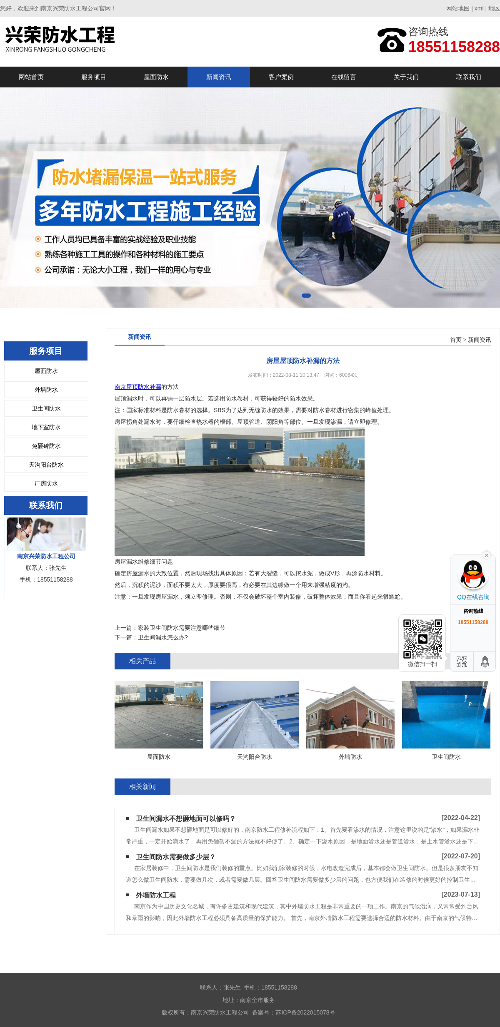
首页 (456, 340)
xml (479, 8)
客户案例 (281, 76)
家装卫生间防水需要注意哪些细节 (181, 627)
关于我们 (406, 76)
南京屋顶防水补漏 (138, 386)
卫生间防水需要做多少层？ (176, 856)
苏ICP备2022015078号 (305, 1012)
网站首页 (31, 76)
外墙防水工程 (156, 895)
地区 (494, 8)
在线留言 (343, 76)
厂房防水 (46, 483)
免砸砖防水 (46, 446)
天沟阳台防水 (46, 464)
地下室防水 (46, 427)
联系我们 (468, 76)
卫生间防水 (46, 408)
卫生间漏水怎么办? (163, 637)
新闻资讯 (218, 76)
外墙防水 (46, 389)
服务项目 (93, 76)
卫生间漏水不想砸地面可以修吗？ (186, 818)
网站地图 (458, 8)
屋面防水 (156, 76)
